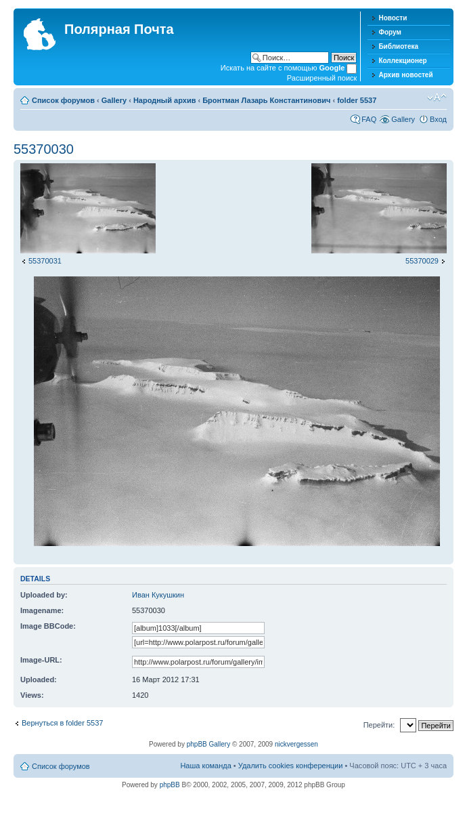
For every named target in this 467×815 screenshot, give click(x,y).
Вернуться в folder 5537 (62, 723)
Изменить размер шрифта (437, 97)
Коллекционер (402, 60)
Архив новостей (405, 75)
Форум (389, 32)
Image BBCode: (48, 626)
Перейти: (379, 725)
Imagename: (42, 610)
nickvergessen (296, 744)
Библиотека (398, 46)
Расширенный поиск (322, 78)
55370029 (422, 261)
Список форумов (63, 100)
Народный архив (164, 100)
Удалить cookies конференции (290, 765)
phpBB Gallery (208, 744)
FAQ (368, 119)
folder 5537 (356, 100)
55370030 (44, 149)
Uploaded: (38, 679)
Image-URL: (41, 660)
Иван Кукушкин (158, 595)
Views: (32, 695)
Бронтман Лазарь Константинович (266, 100)
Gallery (114, 100)
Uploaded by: (44, 595)
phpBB (170, 785)
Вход (438, 119)
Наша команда (205, 765)
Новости (392, 18)
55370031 (45, 261)
